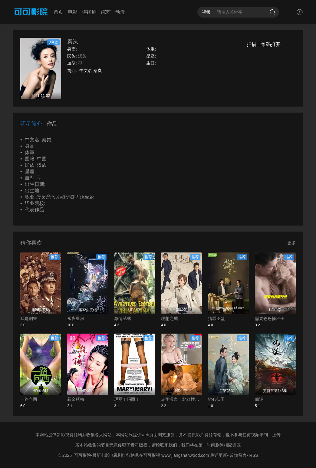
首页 (58, 12)
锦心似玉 (216, 399)
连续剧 (89, 12)
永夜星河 (75, 318)
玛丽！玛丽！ (127, 399)
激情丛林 (122, 318)
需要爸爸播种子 (270, 318)
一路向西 (28, 399)
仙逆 (259, 399)
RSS (253, 455)
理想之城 (169, 318)
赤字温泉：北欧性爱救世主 (181, 399)
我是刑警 (28, 318)
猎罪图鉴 (216, 318)
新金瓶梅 (75, 399)
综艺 (106, 12)
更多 (291, 242)
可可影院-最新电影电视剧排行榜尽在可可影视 (117, 455)
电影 (72, 12)
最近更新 (218, 455)
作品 (52, 124)
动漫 (120, 12)
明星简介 (31, 124)
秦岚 (72, 41)
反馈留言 (238, 455)
